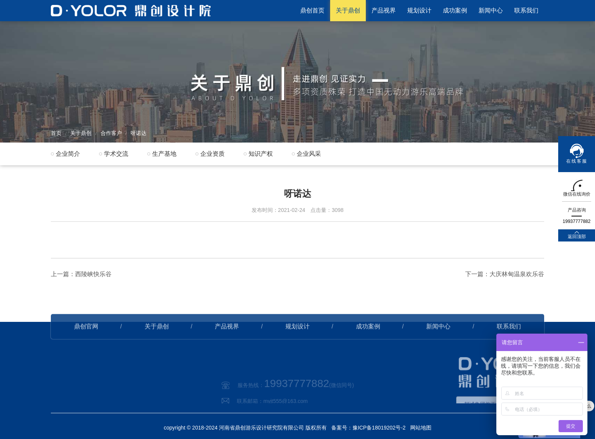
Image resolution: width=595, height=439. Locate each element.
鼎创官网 (86, 337)
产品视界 (383, 10)
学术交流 (116, 154)
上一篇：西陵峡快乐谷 (81, 285)
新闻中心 (491, 10)
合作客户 (111, 133)
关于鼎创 (348, 10)
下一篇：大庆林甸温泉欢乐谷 (504, 285)
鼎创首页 (312, 10)
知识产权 (261, 154)
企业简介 (68, 154)
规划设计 (419, 10)
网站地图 (420, 428)
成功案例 (455, 10)
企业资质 (212, 154)
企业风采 (309, 154)
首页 (56, 133)
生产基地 (164, 154)
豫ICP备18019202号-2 (379, 428)
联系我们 (526, 10)
